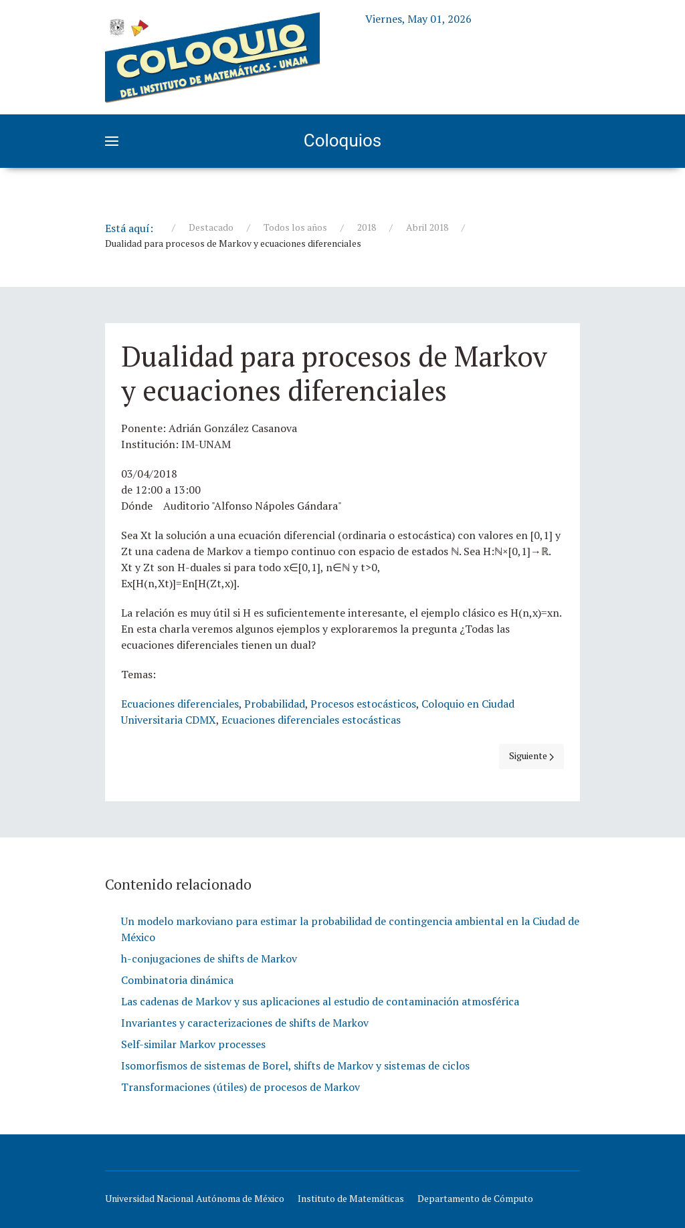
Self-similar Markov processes (193, 1044)
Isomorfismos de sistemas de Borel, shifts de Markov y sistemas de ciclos (295, 1065)
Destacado (211, 227)
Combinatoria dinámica (177, 980)
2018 (366, 227)
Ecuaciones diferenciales (180, 703)
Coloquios (343, 140)
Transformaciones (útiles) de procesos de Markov (240, 1087)
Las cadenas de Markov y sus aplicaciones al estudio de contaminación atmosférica (320, 1001)
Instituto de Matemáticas (351, 1198)
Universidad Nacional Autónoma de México (194, 1198)
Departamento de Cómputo (475, 1198)
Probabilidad (274, 703)
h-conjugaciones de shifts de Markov (209, 958)
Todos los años (295, 227)
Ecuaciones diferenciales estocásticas (311, 719)
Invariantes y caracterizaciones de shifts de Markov (245, 1022)
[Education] (212, 54)
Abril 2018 (427, 227)
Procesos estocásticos (363, 703)
